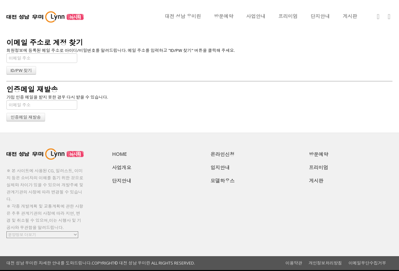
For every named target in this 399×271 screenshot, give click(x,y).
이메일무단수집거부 (367, 263)
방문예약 (223, 16)
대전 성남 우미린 (183, 16)
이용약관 (293, 263)
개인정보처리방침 (325, 263)
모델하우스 (222, 180)
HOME (119, 154)
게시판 (350, 16)
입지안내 (220, 167)
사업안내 (255, 16)
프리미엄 (288, 16)
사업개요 (121, 167)
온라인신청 (222, 154)
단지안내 (320, 16)
